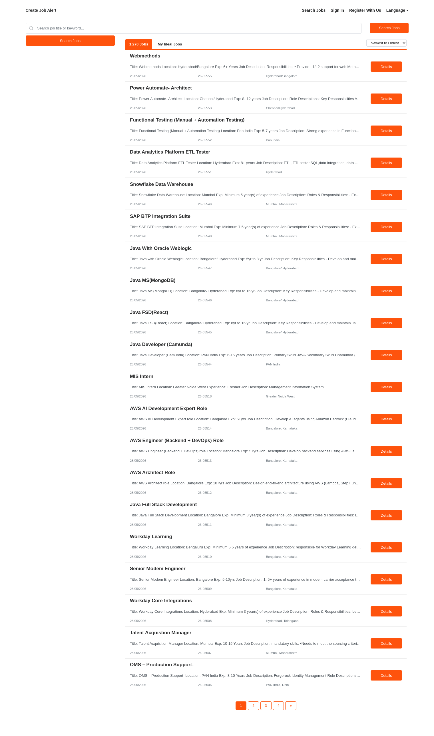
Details (386, 67)
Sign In (337, 10)
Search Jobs (314, 10)
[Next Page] (290, 705)
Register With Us (365, 10)
